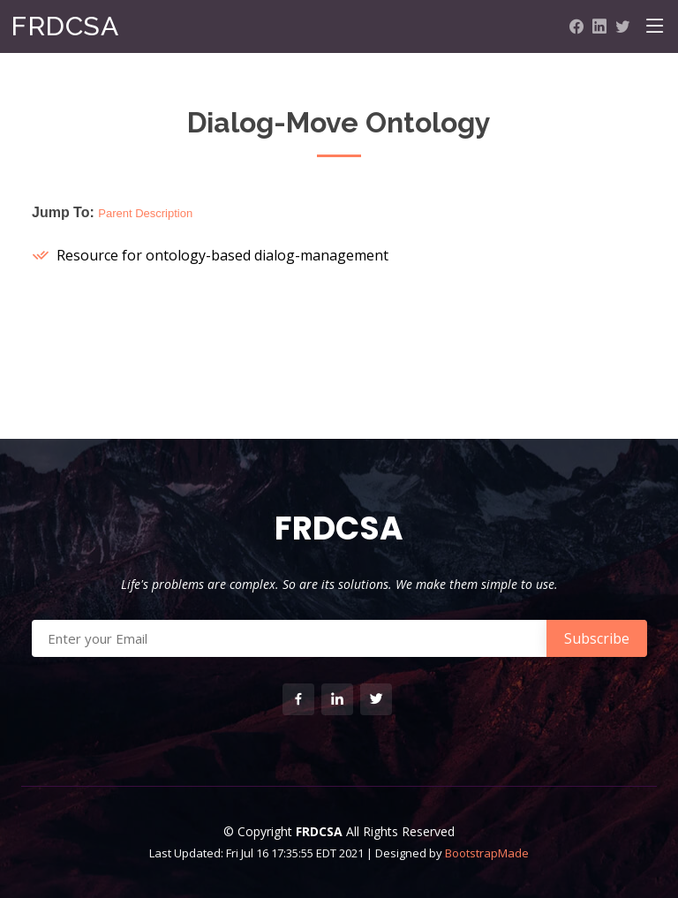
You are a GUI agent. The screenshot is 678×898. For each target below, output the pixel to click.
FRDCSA (64, 26)
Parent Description (145, 213)
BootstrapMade (487, 853)
